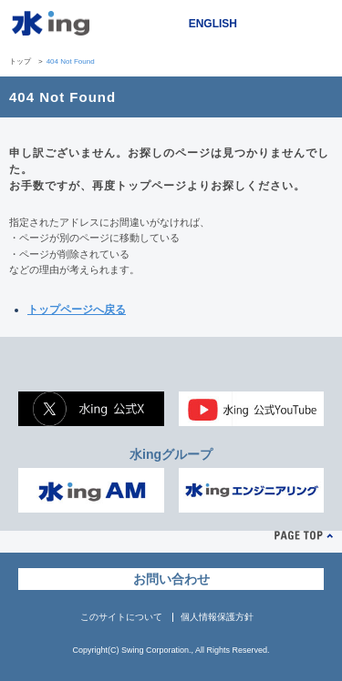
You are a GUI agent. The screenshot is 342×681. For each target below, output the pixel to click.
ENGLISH (213, 23)
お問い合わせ (171, 579)
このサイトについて (121, 617)
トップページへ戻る (76, 309)
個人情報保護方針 (217, 617)
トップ (20, 61)
